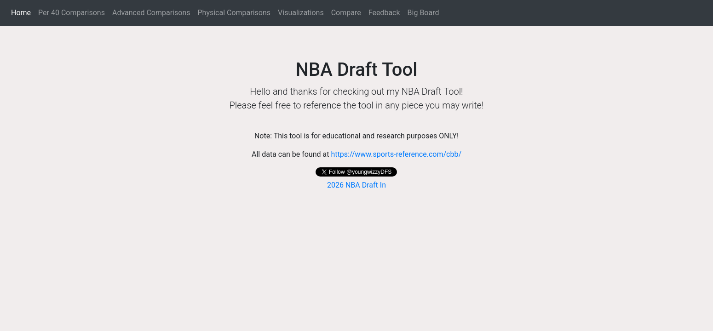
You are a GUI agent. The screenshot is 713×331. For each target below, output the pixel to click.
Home (22, 12)
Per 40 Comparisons (71, 12)
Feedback (384, 12)
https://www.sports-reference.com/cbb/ (396, 154)
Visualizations (301, 12)
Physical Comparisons (233, 12)
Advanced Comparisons (151, 12)
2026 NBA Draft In (356, 185)
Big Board (423, 12)
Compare (346, 12)
